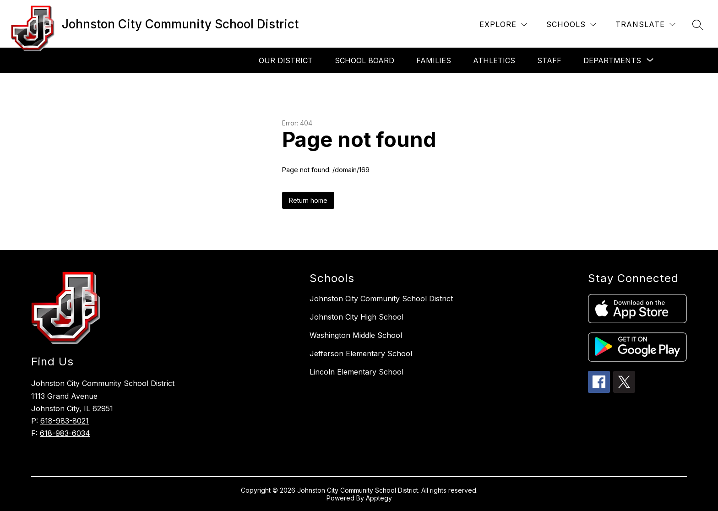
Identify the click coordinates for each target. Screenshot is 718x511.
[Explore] (503, 24)
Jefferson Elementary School (361, 353)
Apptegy (379, 498)
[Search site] (697, 24)
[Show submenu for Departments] (612, 60)
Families (433, 60)
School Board (364, 60)
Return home (308, 200)
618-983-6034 (65, 433)
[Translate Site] (645, 24)
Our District (286, 60)
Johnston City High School (356, 316)
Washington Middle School (356, 335)
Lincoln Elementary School (356, 371)
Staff (549, 60)
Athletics (494, 60)
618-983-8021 (64, 420)
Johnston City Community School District (381, 298)
